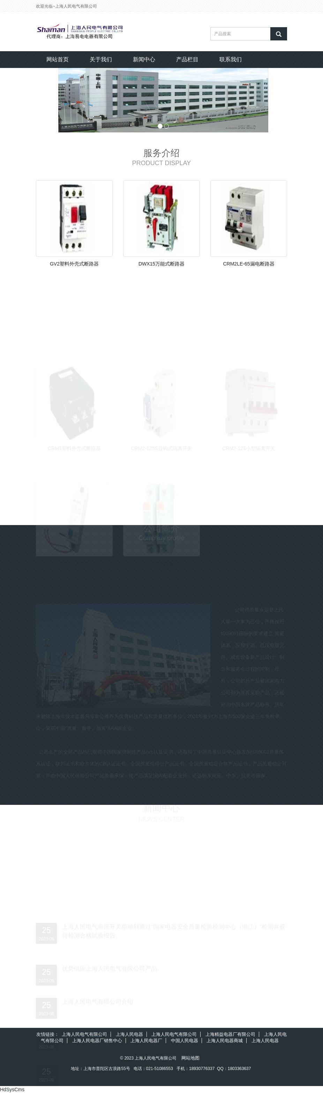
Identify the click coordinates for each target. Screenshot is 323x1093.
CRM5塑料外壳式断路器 (74, 446)
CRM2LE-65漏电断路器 (248, 264)
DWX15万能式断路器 (161, 264)
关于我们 (101, 59)
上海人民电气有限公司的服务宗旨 (106, 1066)
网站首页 (57, 59)
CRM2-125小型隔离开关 (248, 446)
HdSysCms (12, 1089)
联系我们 (230, 59)
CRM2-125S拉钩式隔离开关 (161, 446)
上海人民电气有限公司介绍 (97, 999)
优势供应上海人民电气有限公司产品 (109, 966)
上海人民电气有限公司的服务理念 (106, 1033)
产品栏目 (187, 59)
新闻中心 (144, 59)
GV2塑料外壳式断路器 (74, 264)
